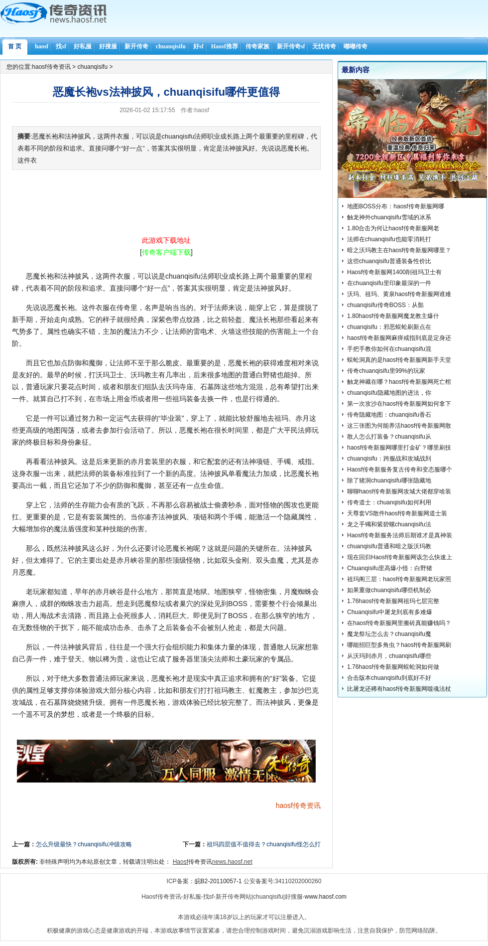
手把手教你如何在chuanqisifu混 (389, 348)
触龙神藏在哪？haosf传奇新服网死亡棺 (399, 381)
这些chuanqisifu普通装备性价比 (389, 261)
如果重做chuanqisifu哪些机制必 (389, 590)
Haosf (180, 861)
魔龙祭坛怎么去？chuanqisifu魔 (389, 634)
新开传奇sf (291, 46)
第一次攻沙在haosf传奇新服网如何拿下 (399, 403)
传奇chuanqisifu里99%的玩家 (386, 370)
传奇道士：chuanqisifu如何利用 (389, 502)
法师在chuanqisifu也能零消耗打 (389, 239)
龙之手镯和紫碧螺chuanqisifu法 (389, 524)
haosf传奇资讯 (51, 66)
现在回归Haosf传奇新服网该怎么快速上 (399, 557)
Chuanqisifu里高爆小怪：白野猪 (389, 568)
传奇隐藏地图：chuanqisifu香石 (389, 414)
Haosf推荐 (224, 46)
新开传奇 (136, 46)
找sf (61, 46)
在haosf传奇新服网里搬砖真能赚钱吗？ (399, 623)
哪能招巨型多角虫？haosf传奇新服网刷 (399, 644)
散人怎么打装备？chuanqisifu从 (389, 436)
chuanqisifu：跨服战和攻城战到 (389, 458)
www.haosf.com (326, 896)
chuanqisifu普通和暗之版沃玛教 (389, 546)
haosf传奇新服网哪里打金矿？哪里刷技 (399, 447)
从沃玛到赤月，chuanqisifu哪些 (389, 655)
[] (166, 252)
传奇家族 (257, 46)
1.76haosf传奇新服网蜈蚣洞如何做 (393, 666)
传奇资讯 (307, 805)
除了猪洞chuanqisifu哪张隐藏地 (389, 480)
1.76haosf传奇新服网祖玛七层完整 (393, 601)
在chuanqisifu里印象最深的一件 (389, 283)
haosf (41, 46)
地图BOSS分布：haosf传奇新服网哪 (395, 206)
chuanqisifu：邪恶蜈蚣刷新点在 (389, 326)
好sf (198, 46)
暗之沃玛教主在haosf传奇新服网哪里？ (399, 250)
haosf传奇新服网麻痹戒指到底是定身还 (399, 337)
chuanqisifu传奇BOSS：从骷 (385, 305)
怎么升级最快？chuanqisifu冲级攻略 (84, 844)
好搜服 (108, 46)
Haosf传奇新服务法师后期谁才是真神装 (399, 535)
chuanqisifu (171, 46)
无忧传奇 (324, 46)
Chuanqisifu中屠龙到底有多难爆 (389, 612)
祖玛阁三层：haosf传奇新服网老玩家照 (399, 579)
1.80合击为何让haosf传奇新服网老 (393, 228)
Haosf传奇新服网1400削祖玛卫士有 (394, 272)
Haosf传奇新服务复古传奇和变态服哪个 (399, 469)
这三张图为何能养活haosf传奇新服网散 (399, 425)
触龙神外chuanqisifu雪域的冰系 (389, 217)
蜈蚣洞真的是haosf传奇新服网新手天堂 (399, 359)
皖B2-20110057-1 (218, 881)
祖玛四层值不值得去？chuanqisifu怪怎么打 (264, 844)
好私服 (83, 46)
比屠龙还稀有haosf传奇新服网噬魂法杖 (399, 688)
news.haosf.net (232, 861)
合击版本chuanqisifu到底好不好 (389, 677)
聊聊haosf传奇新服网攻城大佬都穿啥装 (399, 491)
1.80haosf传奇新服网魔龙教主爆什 (393, 316)
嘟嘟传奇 (355, 46)
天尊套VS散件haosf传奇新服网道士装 (397, 513)
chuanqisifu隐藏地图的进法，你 (389, 392)
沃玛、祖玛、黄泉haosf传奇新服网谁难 (399, 294)
